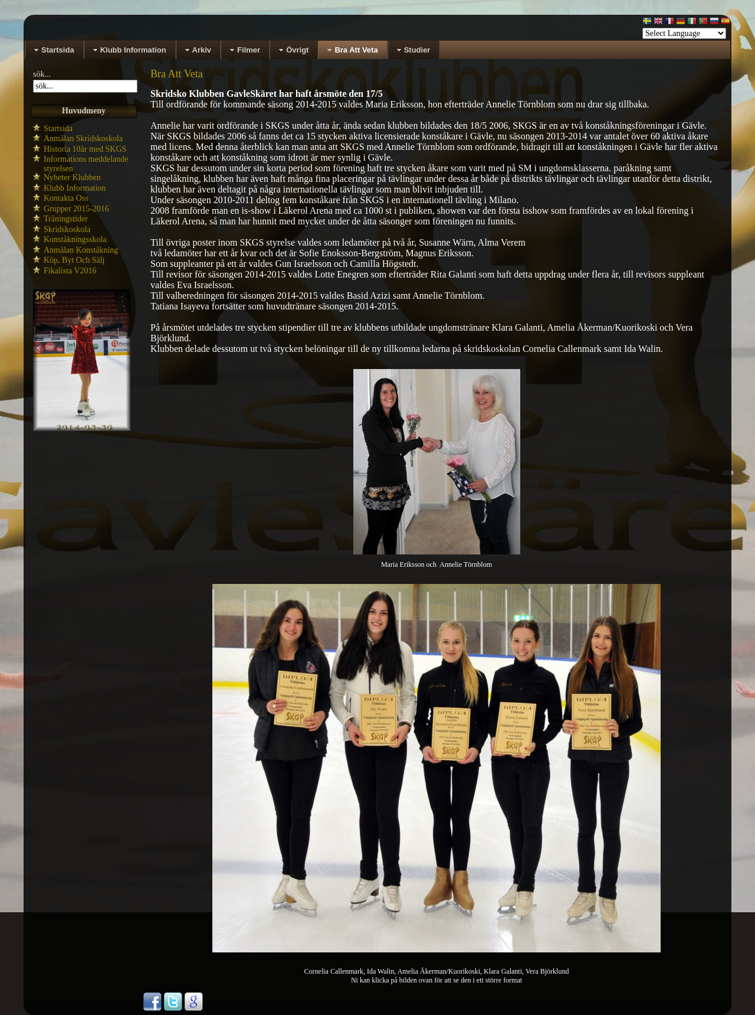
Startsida (58, 128)
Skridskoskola (67, 229)
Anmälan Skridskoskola (83, 138)
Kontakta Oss (66, 198)
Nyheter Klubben (72, 177)
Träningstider (66, 218)
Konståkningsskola (75, 239)
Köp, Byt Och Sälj (74, 260)
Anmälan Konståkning (81, 250)
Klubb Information (75, 188)
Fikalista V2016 (70, 270)
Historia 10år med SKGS (85, 149)
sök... (42, 74)
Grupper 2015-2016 (76, 208)
